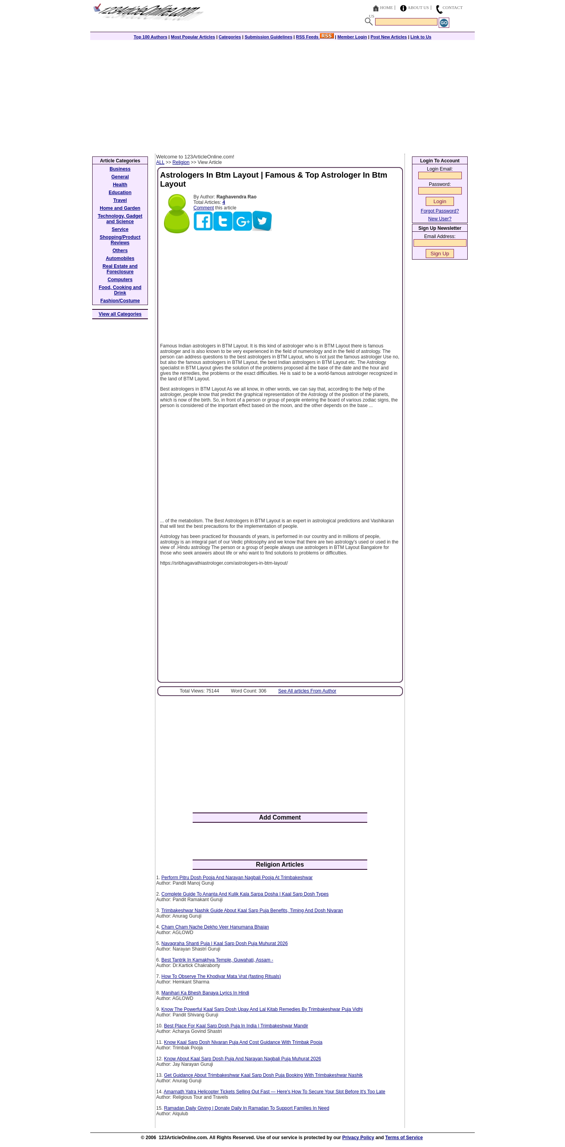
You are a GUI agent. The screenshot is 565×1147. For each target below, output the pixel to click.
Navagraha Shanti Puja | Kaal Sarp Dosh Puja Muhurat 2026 (224, 943)
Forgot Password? (440, 211)
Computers (120, 279)
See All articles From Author (307, 691)
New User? (439, 219)
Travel (120, 200)
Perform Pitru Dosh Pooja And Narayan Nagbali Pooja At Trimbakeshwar (237, 877)
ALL (160, 162)
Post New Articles (388, 37)
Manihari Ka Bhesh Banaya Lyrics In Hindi (205, 993)
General (120, 177)
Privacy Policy (358, 1137)
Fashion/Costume (120, 301)
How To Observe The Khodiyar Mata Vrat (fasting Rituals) (221, 976)
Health (120, 184)
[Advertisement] (282, 95)
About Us (418, 7)
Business (119, 169)
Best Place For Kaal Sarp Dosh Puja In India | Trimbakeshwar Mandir (236, 1026)
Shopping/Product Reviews (120, 239)
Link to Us (420, 37)
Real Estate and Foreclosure (119, 269)
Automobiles (120, 258)
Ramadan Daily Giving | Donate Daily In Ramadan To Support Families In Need (246, 1108)
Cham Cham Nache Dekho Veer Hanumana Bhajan (215, 927)
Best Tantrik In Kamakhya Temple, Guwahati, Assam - (217, 960)
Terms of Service (404, 1137)
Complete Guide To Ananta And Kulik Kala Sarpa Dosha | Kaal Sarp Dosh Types (244, 894)
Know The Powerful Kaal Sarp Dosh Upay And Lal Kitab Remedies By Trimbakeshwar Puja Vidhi (262, 1009)
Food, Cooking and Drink (120, 290)
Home (386, 7)
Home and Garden (120, 208)
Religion (181, 162)
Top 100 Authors (151, 37)
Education (120, 192)
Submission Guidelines (268, 37)
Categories (230, 37)
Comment (203, 208)
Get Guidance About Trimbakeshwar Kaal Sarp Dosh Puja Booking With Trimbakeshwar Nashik (263, 1075)
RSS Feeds (315, 37)
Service (120, 229)
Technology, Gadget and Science (120, 218)
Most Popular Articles (193, 37)
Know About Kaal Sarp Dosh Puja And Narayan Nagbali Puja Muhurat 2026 (242, 1059)
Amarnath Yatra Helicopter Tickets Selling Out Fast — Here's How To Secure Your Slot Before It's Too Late (274, 1091)
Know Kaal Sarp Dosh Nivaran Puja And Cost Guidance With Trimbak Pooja (243, 1042)
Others (120, 250)
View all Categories (120, 314)
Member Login (352, 37)
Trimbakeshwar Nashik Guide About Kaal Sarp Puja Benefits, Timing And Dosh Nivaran (252, 910)
